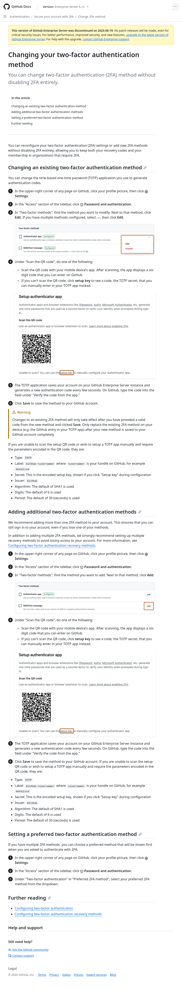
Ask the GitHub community (28, 950)
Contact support (21, 956)
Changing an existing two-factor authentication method (77, 167)
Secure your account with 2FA (54, 16)
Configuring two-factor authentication (44, 908)
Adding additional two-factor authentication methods (74, 511)
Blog (113, 975)
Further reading (29, 897)
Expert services (96, 975)
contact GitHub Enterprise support (106, 39)
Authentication (20, 16)
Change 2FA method (92, 16)
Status (66, 975)
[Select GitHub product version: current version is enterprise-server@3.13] (65, 6)
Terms (42, 975)
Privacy (54, 975)
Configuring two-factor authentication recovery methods (51, 545)
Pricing (78, 975)
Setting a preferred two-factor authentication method (75, 834)
